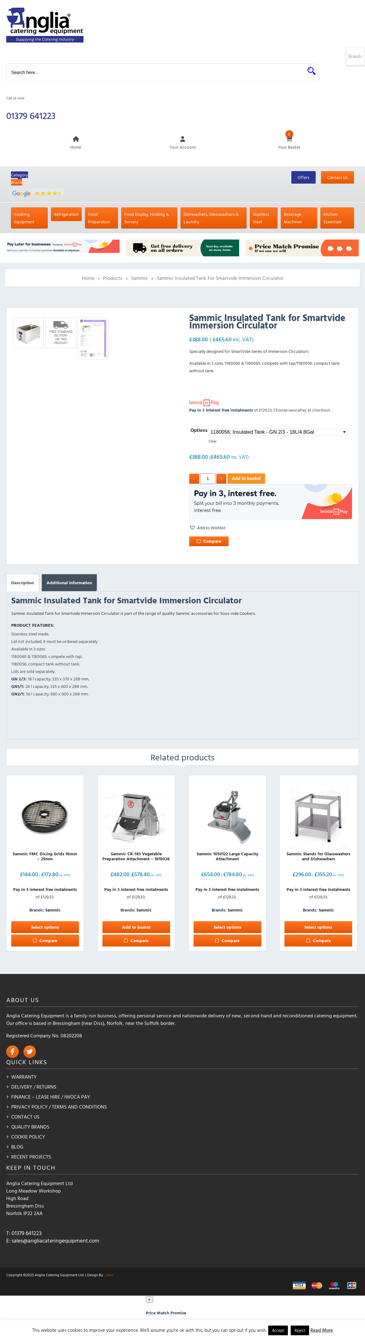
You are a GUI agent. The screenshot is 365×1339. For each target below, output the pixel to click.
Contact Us (337, 178)
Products (112, 279)
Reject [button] (299, 1330)
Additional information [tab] (69, 583)
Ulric (109, 1275)
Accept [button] (278, 1330)
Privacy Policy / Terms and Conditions (59, 1107)
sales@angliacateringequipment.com (55, 1241)
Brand (16, 183)
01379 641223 (31, 116)
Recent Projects (31, 1157)
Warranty (24, 1077)
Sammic (139, 279)
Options (199, 430)
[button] (207, 528)
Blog (17, 1147)
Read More (321, 1330)
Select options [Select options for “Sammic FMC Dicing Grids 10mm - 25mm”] (45, 927)
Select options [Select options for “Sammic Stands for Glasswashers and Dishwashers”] (318, 927)
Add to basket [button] (136, 927)
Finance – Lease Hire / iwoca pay (50, 1097)
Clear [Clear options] (213, 441)
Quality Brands (30, 1127)
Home (88, 279)
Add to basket (246, 479)
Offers (303, 178)
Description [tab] (22, 583)
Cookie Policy (28, 1137)
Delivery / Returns (33, 1087)
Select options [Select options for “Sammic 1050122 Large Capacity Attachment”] (227, 927)
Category (19, 175)
